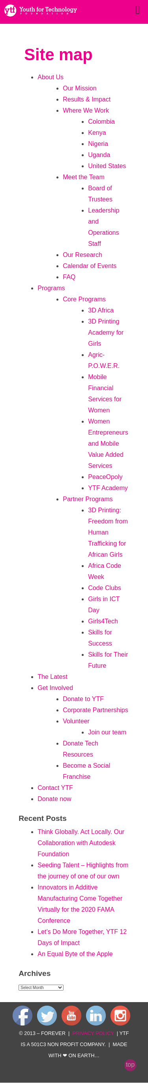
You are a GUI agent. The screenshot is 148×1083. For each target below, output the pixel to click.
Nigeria (98, 143)
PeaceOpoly (105, 476)
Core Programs (84, 299)
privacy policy (93, 1033)
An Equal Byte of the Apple (74, 954)
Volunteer (76, 721)
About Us (50, 77)
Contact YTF (55, 787)
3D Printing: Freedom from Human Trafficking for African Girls (107, 532)
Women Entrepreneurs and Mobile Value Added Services (108, 443)
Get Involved (55, 687)
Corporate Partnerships (95, 710)
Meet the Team (84, 177)
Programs (51, 288)
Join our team (107, 732)
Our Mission (79, 88)
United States (107, 166)
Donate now (54, 798)
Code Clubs (104, 588)
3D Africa (101, 310)
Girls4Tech (103, 621)
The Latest (52, 676)
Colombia (101, 121)
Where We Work (86, 110)
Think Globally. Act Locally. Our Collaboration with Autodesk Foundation (80, 842)
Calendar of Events (89, 266)
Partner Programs (87, 499)
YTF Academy (107, 488)
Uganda (99, 154)
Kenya (97, 132)
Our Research (82, 254)
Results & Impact (87, 99)
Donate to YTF (83, 699)
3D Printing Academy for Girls (106, 332)
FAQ (69, 277)
